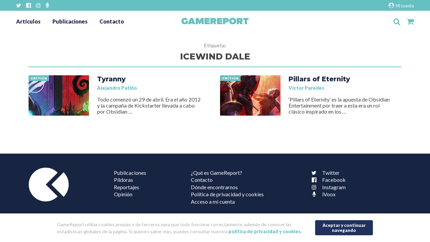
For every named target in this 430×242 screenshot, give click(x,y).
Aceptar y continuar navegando (344, 228)
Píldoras (123, 179)
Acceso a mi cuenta (213, 201)
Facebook (327, 179)
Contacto (111, 21)
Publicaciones (70, 21)
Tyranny (111, 79)
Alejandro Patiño (117, 88)
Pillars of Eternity (319, 79)
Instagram (327, 187)
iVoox (322, 194)
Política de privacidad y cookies (227, 194)
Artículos (28, 21)
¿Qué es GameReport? (216, 172)
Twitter (324, 172)
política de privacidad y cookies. (265, 231)
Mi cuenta (401, 5)
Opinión (123, 194)
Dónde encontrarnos (214, 187)
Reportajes (126, 187)
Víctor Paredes (306, 88)
